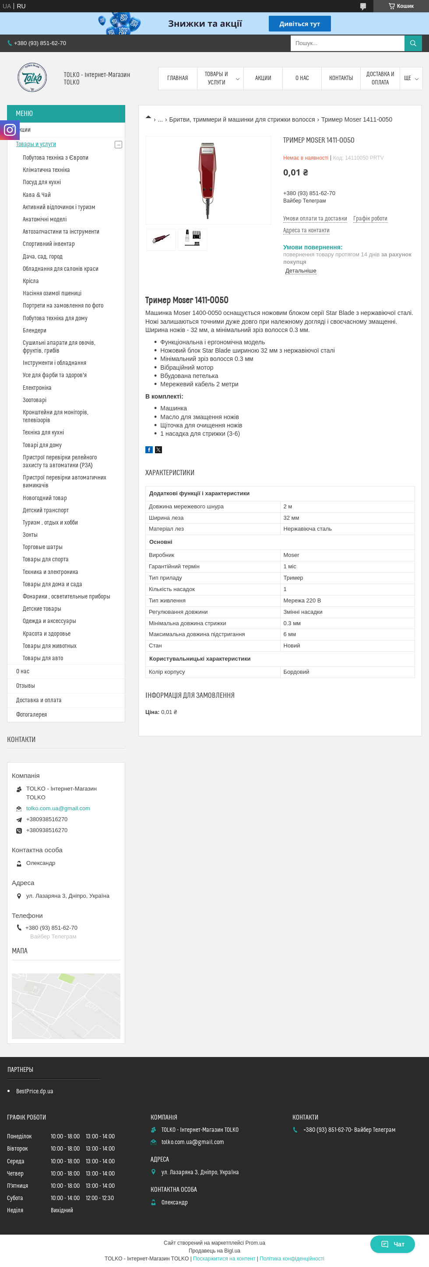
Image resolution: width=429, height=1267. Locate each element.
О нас (302, 78)
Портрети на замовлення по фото (63, 305)
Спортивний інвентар (49, 244)
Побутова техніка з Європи (55, 157)
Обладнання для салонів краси (60, 269)
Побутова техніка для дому (55, 318)
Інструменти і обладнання (54, 363)
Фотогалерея (31, 714)
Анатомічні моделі (45, 219)
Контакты (341, 78)
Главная (177, 78)
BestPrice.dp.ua (34, 1091)
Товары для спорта (46, 559)
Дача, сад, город (43, 256)
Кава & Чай (37, 195)
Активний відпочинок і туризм (59, 207)
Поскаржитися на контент (224, 1259)
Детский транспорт (46, 510)
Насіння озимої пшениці (52, 293)
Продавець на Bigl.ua (214, 1251)
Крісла (31, 281)
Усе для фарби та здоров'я (55, 375)
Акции (263, 78)
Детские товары (42, 609)
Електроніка (37, 388)
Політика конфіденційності (292, 1259)
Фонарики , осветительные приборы (66, 596)
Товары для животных (50, 646)
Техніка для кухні (43, 432)
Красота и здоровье (46, 633)
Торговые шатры (43, 547)
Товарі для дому (42, 445)
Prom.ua (255, 1243)
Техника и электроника (50, 572)
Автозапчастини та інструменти (61, 231)
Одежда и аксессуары (49, 621)
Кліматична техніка (46, 170)
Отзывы (25, 686)
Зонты (30, 535)
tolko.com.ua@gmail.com (58, 808)
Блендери (34, 330)
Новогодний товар (45, 498)
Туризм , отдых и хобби (50, 522)
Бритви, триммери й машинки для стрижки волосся (242, 119)
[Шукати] (413, 43)
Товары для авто (43, 658)
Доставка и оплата (380, 78)
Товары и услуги (216, 78)
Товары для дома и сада (52, 584)
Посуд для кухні (42, 182)
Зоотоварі (34, 400)
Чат (392, 1244)
